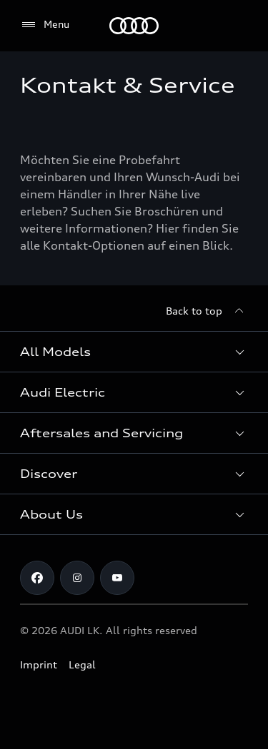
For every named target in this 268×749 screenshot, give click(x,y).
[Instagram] (77, 578)
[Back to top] (207, 311)
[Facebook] (37, 578)
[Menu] (44, 25)
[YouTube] (117, 578)
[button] (134, 351)
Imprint (38, 664)
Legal (82, 664)
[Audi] (134, 25)
